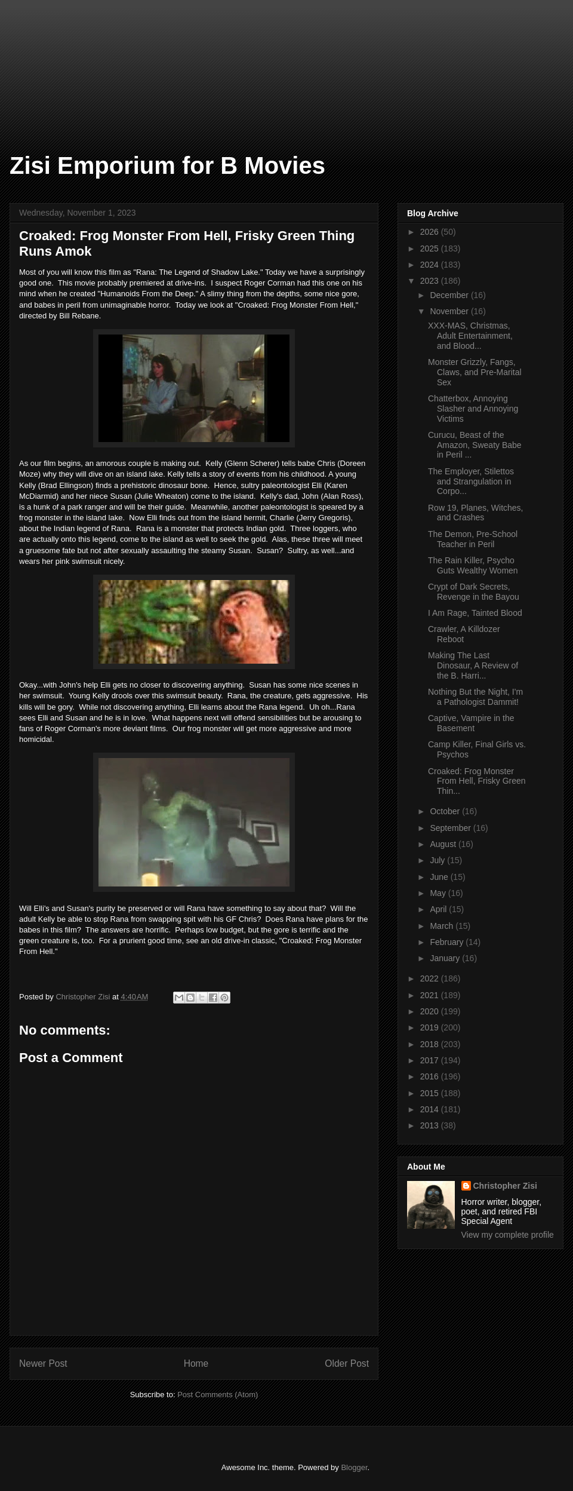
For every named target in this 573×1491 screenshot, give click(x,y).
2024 (430, 264)
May (439, 893)
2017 (430, 1060)
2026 (430, 232)
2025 (430, 248)
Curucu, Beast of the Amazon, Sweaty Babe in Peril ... (475, 445)
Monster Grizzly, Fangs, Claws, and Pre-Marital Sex (475, 372)
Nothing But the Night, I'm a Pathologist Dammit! (475, 697)
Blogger (354, 1467)
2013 (430, 1125)
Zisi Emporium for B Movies (167, 165)
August (444, 844)
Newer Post (43, 1363)
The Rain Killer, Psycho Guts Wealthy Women (473, 565)
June (440, 877)
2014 (430, 1109)
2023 (430, 281)
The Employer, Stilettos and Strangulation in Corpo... (471, 481)
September (451, 828)
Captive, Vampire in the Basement (471, 723)
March (442, 926)
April (439, 909)
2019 (430, 1027)
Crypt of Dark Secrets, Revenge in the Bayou (473, 592)
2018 (430, 1044)
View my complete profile (507, 1235)
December (450, 295)
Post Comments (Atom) (217, 1394)
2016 (430, 1076)
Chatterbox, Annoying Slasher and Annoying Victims (473, 409)
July (438, 860)
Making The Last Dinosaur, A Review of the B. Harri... (473, 665)
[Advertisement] (59, 59)
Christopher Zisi (505, 1186)
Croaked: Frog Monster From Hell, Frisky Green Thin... (477, 781)
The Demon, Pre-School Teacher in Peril (472, 539)
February (448, 942)
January (446, 958)
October (446, 811)
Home (196, 1363)
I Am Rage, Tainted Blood (475, 613)
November (450, 311)
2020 (430, 1011)
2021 (430, 995)
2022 (430, 978)
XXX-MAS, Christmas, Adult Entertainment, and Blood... (470, 336)
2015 (430, 1093)
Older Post (347, 1363)
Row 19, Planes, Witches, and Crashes (475, 513)
